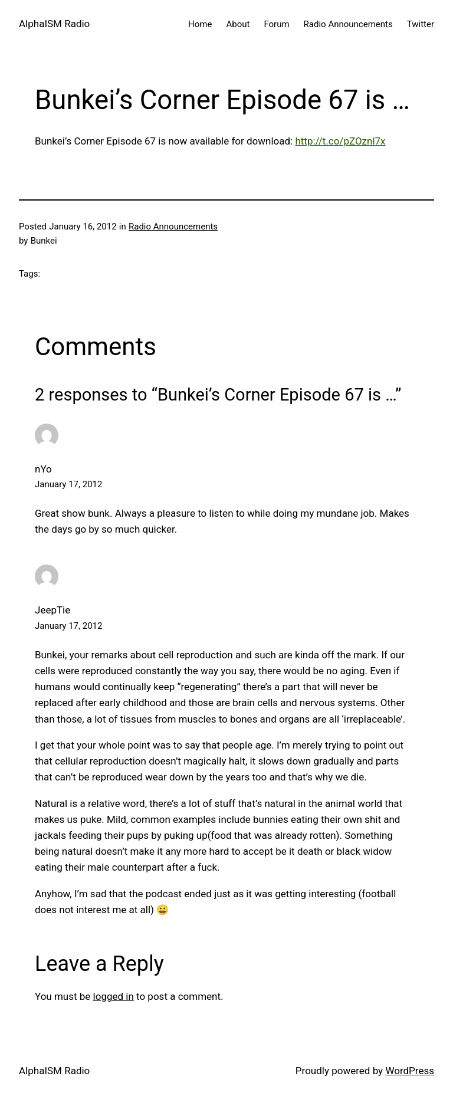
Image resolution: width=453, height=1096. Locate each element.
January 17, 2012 (68, 484)
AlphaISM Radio (54, 23)
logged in (113, 996)
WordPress (409, 1071)
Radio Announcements (173, 226)
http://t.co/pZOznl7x (340, 141)
